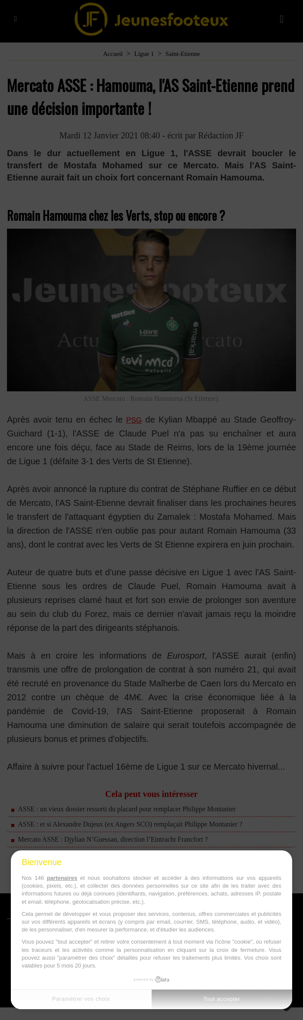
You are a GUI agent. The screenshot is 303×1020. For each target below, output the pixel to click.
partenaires (62, 878)
